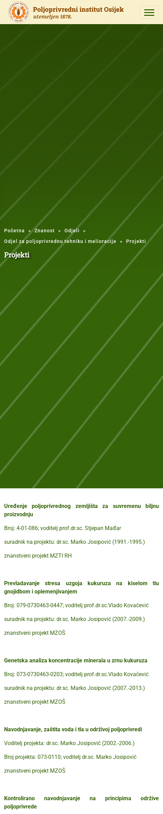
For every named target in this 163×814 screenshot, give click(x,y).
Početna (14, 230)
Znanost (44, 230)
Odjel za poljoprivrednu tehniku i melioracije (60, 241)
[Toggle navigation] (149, 12)
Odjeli (72, 230)
